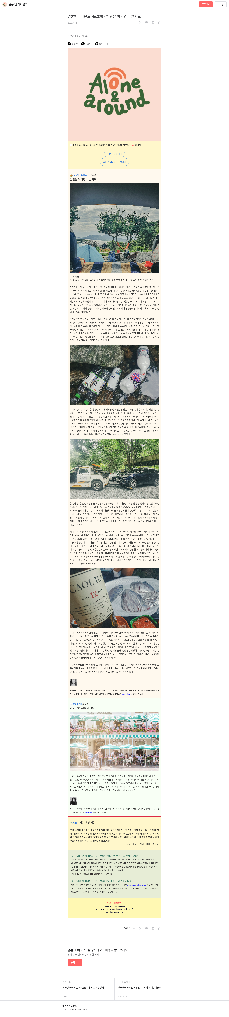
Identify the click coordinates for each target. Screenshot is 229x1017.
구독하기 (206, 4)
